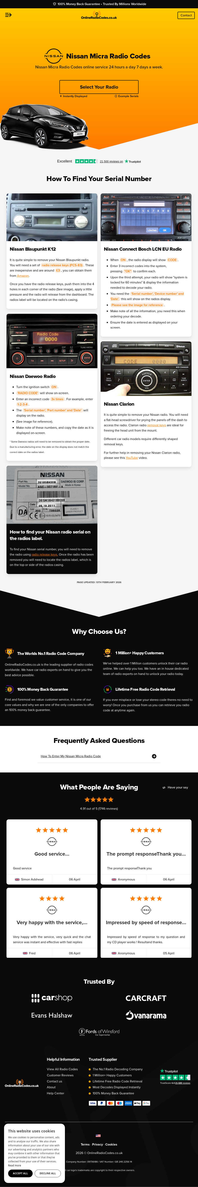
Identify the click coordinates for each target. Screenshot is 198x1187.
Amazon (23, 275)
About (51, 1087)
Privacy (97, 1144)
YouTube (132, 457)
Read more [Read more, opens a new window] (14, 1165)
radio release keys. (45, 554)
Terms (85, 1144)
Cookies (111, 1144)
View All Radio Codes (62, 1069)
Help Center (55, 1093)
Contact (186, 15)
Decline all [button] (48, 1173)
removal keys (156, 425)
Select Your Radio (99, 87)
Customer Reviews (60, 1075)
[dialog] (34, 1153)
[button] (8, 15)
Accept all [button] (20, 1173)
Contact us (54, 1081)
